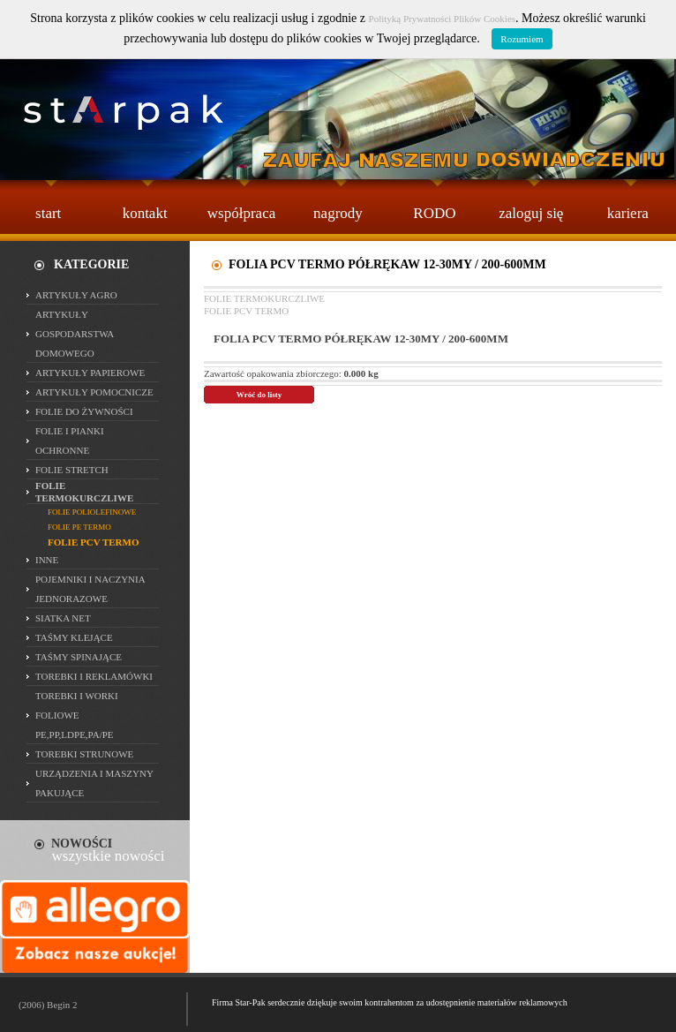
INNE (46, 559)
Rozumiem (521, 39)
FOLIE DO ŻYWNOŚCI (84, 411)
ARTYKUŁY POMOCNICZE (94, 392)
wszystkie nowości (108, 855)
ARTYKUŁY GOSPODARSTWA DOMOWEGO (74, 333)
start (48, 213)
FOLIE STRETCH (72, 469)
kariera (628, 213)
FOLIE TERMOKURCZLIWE (264, 298)
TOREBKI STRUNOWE (84, 754)
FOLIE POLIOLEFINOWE (92, 512)
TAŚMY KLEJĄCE (74, 637)
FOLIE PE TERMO (79, 527)
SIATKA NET (63, 618)
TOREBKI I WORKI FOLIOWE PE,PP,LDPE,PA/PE (76, 715)
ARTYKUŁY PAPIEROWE (90, 372)
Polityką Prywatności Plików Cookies (442, 18)
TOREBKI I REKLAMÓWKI (94, 676)
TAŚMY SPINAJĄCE (78, 657)
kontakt (145, 213)
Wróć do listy (259, 394)
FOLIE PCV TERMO (246, 310)
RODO (434, 213)
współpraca (241, 213)
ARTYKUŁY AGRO (76, 295)
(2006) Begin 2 (48, 1004)
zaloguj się (531, 213)
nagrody (338, 213)
